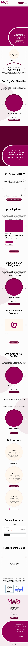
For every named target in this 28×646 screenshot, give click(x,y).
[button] (11, 60)
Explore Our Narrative (14, 119)
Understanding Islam (20, 629)
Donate (21, 2)
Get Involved (20, 631)
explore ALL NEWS (14, 342)
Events (20, 634)
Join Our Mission (14, 509)
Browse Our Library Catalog (13, 199)
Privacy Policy (20, 638)
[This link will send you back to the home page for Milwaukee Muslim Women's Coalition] (4, 3)
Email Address (8, 530)
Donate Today (19, 41)
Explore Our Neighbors (14, 303)
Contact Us (20, 636)
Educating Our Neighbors (20, 626)
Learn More (16, 160)
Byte (15, 644)
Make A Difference (14, 486)
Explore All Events (14, 251)
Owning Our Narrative (20, 624)
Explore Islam (14, 433)
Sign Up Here (9, 244)
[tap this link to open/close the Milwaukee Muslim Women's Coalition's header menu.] (25, 2)
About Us (20, 633)
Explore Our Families (14, 392)
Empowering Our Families (20, 628)
